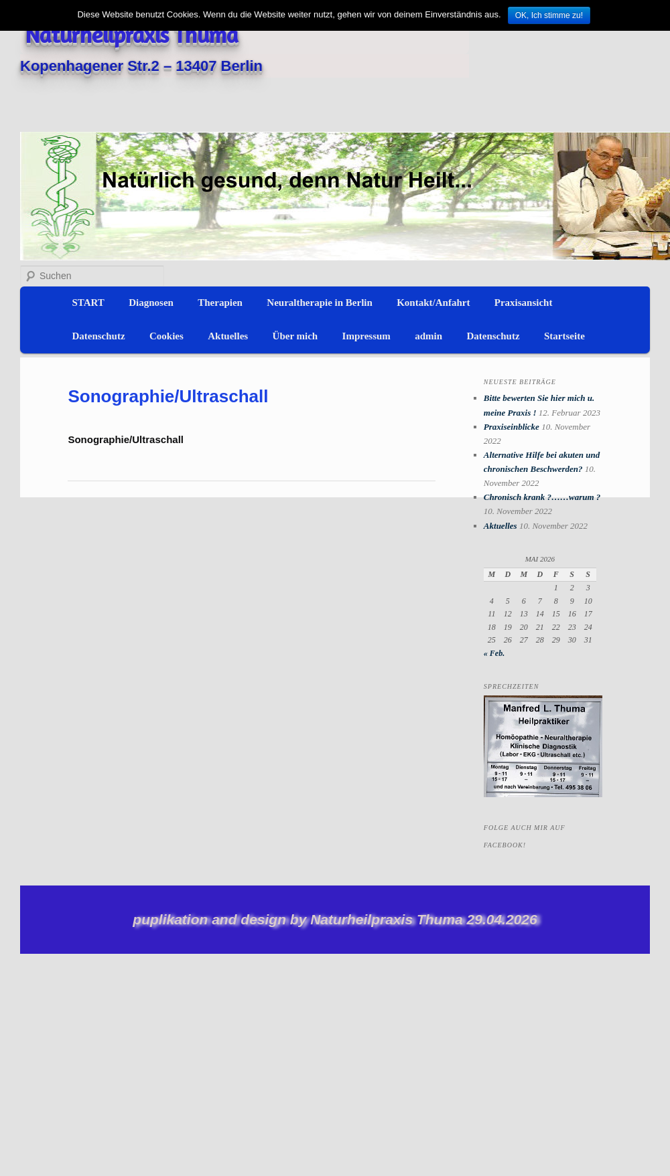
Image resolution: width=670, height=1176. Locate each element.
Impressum (366, 336)
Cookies (166, 336)
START (88, 302)
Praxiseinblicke (511, 427)
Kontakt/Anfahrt (433, 302)
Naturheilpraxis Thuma (131, 34)
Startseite (564, 336)
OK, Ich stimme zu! (549, 15)
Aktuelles (228, 336)
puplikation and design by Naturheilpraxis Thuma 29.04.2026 (335, 919)
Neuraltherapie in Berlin (320, 302)
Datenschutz (98, 336)
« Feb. (494, 653)
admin (428, 336)
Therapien (220, 302)
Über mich (295, 336)
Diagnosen (151, 302)
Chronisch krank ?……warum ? (542, 497)
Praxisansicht (523, 302)
